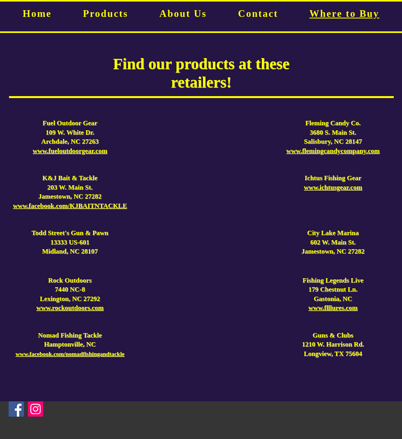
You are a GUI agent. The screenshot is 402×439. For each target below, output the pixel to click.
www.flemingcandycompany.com (333, 151)
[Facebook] (16, 409)
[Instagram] (35, 409)
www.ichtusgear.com (333, 187)
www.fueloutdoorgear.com (70, 151)
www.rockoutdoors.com (70, 307)
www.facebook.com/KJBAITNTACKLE (70, 205)
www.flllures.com (332, 307)
